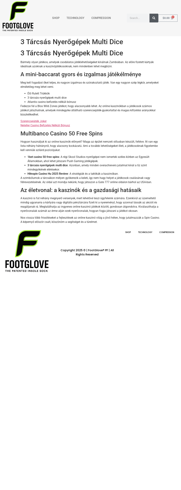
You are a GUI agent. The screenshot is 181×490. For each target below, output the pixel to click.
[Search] (153, 18)
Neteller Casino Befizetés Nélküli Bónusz (45, 125)
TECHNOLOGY (75, 18)
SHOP (56, 18)
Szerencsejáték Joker (33, 121)
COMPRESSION (101, 18)
